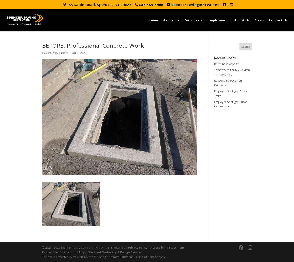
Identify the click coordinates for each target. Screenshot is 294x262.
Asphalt (169, 20)
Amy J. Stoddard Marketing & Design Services (110, 252)
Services (192, 20)
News (259, 20)
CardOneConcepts (57, 53)
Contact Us (278, 20)
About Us (242, 20)
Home (153, 20)
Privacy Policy (137, 247)
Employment (218, 20)
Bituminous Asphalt (226, 64)
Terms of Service (146, 257)
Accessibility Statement (167, 247)
